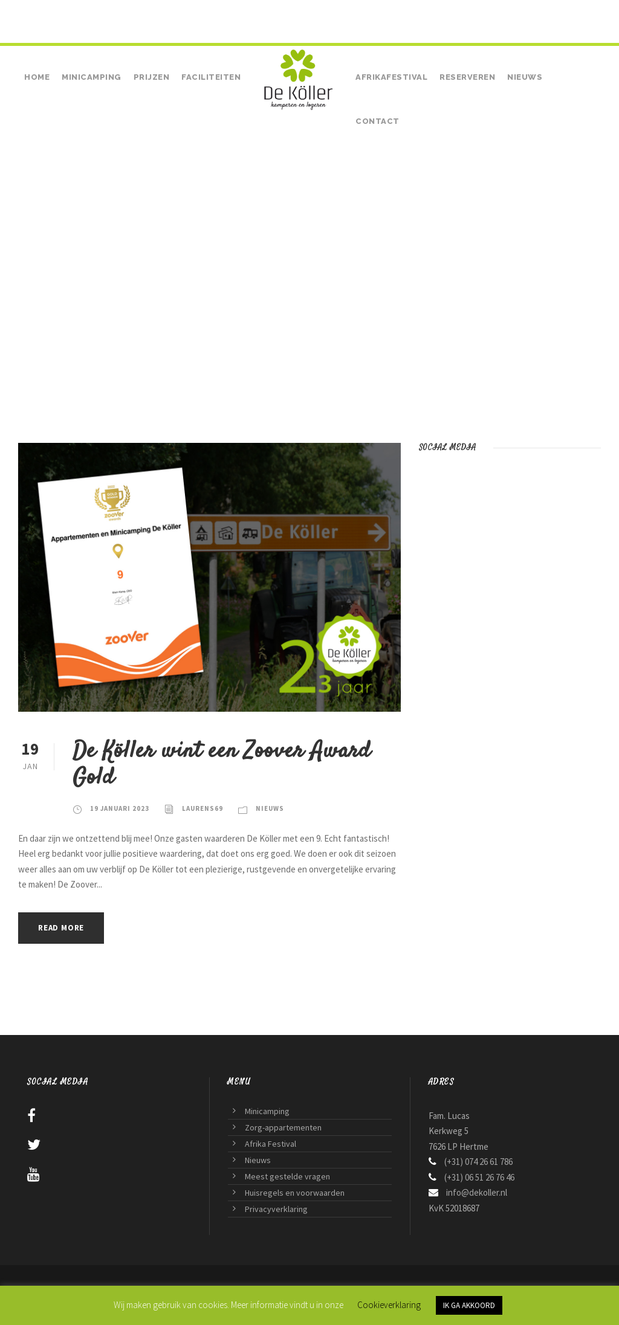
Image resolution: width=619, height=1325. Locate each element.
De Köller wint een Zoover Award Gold (222, 764)
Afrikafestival (391, 77)
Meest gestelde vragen (287, 1176)
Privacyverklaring (276, 1209)
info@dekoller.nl (476, 1192)
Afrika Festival (270, 1143)
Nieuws (524, 77)
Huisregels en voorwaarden (295, 1192)
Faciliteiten (211, 77)
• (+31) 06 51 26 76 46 (141, 13)
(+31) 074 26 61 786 (68, 13)
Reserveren (467, 77)
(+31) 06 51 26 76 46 (479, 1177)
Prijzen (152, 77)
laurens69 (202, 808)
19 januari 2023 (119, 808)
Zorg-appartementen (283, 1127)
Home (37, 77)
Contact (377, 121)
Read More (61, 928)
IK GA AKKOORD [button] (469, 1305)
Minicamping (92, 77)
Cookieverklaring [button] (389, 1304)
